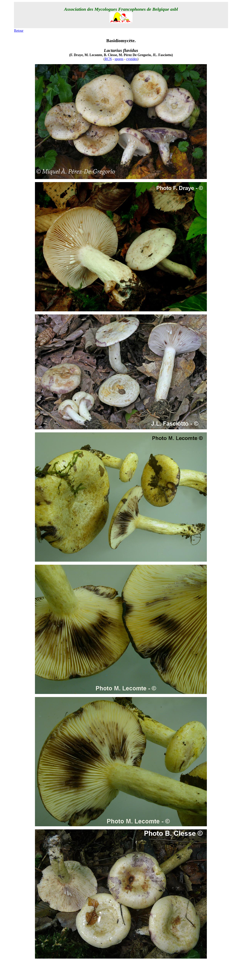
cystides (131, 59)
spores (119, 59)
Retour (18, 31)
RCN (108, 59)
